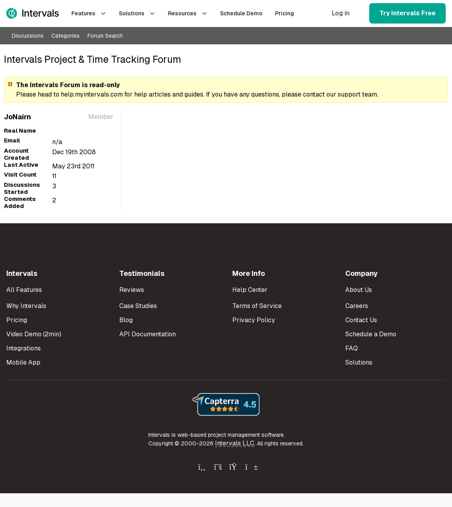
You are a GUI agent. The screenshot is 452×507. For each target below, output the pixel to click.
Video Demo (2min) (33, 334)
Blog (126, 320)
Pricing (284, 13)
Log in (341, 13)
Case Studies (138, 306)
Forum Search (105, 35)
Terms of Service (257, 306)
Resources (188, 13)
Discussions (28, 35)
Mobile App (23, 362)
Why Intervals (26, 306)
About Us (358, 290)
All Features (24, 290)
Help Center (250, 290)
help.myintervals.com (92, 94)
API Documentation (147, 334)
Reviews (131, 290)
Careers (356, 306)
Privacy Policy (253, 320)
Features (88, 13)
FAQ (351, 348)
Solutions (137, 13)
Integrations (23, 348)
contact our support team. (340, 94)
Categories (65, 35)
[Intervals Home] (32, 13)
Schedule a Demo (370, 334)
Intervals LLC (234, 443)
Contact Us (361, 320)
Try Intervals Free (407, 13)
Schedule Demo (241, 13)
